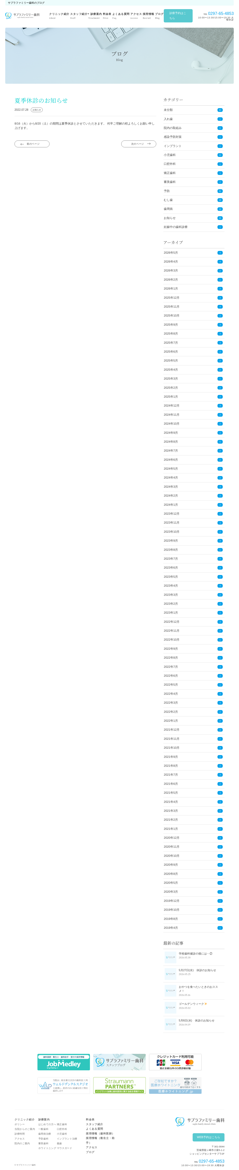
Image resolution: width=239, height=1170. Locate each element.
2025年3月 (193, 379)
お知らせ (170, 218)
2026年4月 (193, 262)
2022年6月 (193, 676)
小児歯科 (170, 155)
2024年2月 (193, 496)
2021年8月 (193, 766)
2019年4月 (193, 928)
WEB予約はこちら (208, 1137)
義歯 (59, 1143)
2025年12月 (193, 298)
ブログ (159, 16)
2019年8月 (193, 919)
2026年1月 (193, 289)
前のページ (33, 144)
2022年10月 (193, 640)
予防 (167, 191)
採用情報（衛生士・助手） (100, 1140)
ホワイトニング (47, 1148)
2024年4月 (193, 478)
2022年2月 (193, 712)
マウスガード (64, 1148)
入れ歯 (168, 119)
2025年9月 (193, 325)
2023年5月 (193, 577)
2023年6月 (193, 568)
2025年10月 (193, 316)
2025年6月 (193, 352)
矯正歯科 (170, 173)
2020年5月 (193, 883)
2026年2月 (193, 280)
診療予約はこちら (177, 16)
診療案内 (95, 16)
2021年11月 (193, 739)
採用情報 (148, 16)
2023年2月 (193, 604)
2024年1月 (193, 505)
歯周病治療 (44, 1134)
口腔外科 (170, 164)
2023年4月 (193, 586)
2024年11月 (193, 415)
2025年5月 (193, 361)
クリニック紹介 (59, 16)
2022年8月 (193, 658)
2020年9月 (193, 865)
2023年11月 (193, 523)
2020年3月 (193, 892)
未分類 (168, 110)
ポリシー (20, 1124)
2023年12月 (193, 514)
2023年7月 (193, 559)
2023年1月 (193, 613)
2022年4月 (193, 694)
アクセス (136, 16)
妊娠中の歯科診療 (176, 227)
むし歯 (168, 200)
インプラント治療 (67, 1138)
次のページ (137, 144)
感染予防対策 (173, 137)
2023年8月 (193, 550)
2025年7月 (193, 343)
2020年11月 (193, 847)
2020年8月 (193, 874)
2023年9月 (193, 541)
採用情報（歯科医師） (100, 1133)
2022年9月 (193, 649)
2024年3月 (193, 487)
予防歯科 (43, 1138)
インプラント (173, 146)
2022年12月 (193, 622)
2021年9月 (193, 757)
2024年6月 (193, 460)
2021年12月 (193, 730)
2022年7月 (193, 667)
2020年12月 (193, 838)
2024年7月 (193, 451)
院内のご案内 (22, 1143)
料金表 (107, 16)
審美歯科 (170, 182)
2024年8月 (193, 442)
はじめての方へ (47, 1124)
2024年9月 (193, 433)
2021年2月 (193, 820)
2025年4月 (193, 370)
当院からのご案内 (25, 1129)
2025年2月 (193, 388)
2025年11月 (193, 307)
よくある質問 (121, 16)
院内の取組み (173, 128)
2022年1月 (193, 721)
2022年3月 (193, 703)
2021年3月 (193, 811)
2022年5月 (193, 685)
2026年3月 (193, 271)
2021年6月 (193, 784)
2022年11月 (193, 631)
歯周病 (168, 209)
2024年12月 (193, 406)
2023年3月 (193, 595)
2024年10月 (193, 424)
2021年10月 (193, 748)
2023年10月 (193, 532)
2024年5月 (193, 469)
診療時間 (20, 1134)
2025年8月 (193, 334)
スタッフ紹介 (78, 16)
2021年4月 (193, 802)
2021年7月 (193, 775)
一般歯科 (43, 1129)
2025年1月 (193, 397)
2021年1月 (193, 829)
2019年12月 (193, 901)
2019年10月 (193, 910)
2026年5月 (193, 253)
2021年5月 (193, 793)
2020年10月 (193, 856)
